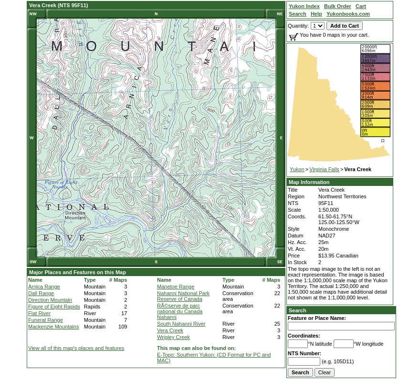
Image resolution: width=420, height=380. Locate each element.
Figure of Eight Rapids (54, 306)
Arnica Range (44, 286)
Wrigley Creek (173, 337)
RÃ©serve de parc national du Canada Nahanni (179, 311)
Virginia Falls (324, 169)
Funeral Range (45, 320)
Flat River (39, 313)
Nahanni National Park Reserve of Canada (183, 296)
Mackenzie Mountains (53, 326)
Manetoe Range (175, 286)
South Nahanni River (181, 324)
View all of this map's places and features (76, 348)
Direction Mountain (50, 300)
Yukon (297, 169)
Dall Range (41, 293)
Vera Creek (170, 330)
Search (297, 310)
